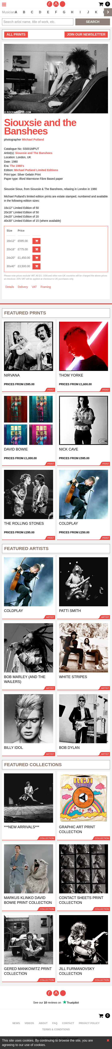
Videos (29, 1023)
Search (93, 22)
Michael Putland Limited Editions (36, 170)
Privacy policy (89, 1023)
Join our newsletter (86, 34)
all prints (16, 34)
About (43, 1023)
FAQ (55, 1023)
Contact (68, 1023)
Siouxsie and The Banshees (33, 153)
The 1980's (17, 165)
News (16, 1023)
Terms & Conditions (56, 1029)
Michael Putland (33, 139)
